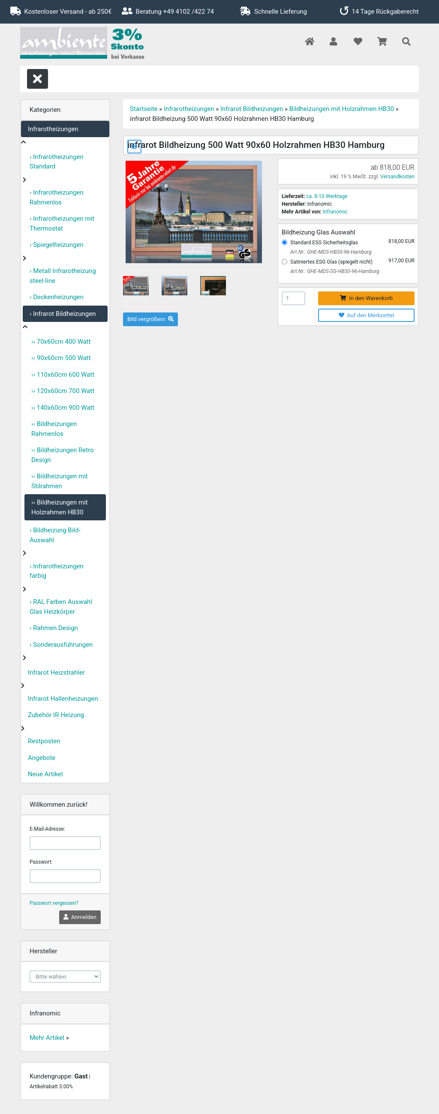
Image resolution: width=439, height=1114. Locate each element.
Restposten (44, 741)
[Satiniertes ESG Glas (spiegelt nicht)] (284, 261)
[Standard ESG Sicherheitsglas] (284, 242)
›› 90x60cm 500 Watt (61, 358)
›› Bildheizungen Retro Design (62, 455)
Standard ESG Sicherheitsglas (324, 243)
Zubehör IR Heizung (56, 715)
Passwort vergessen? (54, 903)
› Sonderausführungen (61, 645)
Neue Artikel (45, 774)
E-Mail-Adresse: (47, 829)
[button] (333, 42)
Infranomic (335, 212)
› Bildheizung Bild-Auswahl (55, 535)
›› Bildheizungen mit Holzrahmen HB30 (59, 507)
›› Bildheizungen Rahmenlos (54, 429)
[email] (65, 843)
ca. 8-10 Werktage (326, 196)
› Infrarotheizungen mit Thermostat (62, 223)
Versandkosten (397, 177)
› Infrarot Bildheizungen (63, 314)
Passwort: (41, 862)
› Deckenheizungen (57, 297)
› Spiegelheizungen (57, 245)
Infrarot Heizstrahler (56, 672)
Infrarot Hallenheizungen (63, 699)
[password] (65, 876)
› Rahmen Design (54, 628)
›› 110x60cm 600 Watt (62, 374)
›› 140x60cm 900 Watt (62, 407)
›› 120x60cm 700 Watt (62, 391)
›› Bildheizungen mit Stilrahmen (59, 481)
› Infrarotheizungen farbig (57, 571)
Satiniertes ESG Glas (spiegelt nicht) (331, 262)
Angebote (41, 758)
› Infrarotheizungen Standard (57, 162)
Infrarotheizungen (53, 129)
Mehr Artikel (47, 1038)
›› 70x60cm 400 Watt (61, 341)
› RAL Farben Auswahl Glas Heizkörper (61, 607)
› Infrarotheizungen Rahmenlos (57, 197)
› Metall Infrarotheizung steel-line (63, 276)
